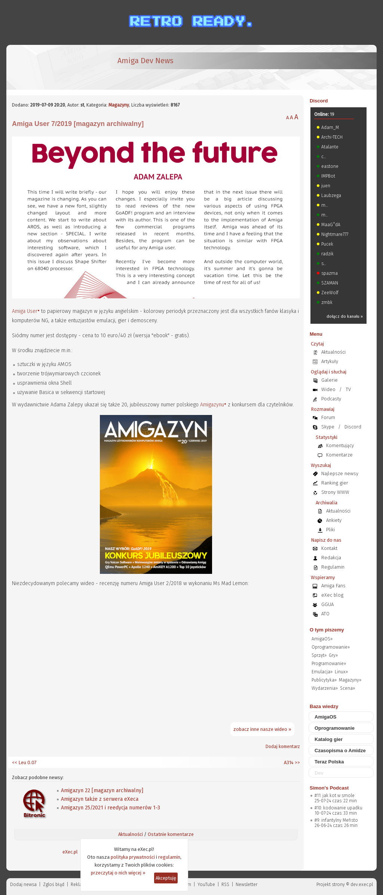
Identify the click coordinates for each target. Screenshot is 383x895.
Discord (319, 101)
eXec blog (332, 595)
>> (297, 762)
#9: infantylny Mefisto (336, 820)
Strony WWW (335, 492)
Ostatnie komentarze (171, 834)
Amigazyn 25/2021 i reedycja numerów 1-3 (110, 808)
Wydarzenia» (325, 688)
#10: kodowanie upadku (338, 808)
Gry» (333, 655)
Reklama (80, 884)
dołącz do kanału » (345, 316)
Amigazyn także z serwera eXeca (99, 799)
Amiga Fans (333, 585)
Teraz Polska (329, 762)
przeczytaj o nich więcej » (118, 873)
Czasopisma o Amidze (340, 750)
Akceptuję (166, 878)
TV (348, 389)
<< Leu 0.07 (24, 762)
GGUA (327, 604)
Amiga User (24, 311)
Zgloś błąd (53, 884)
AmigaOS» (322, 639)
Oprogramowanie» (331, 647)
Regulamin (332, 567)
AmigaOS (326, 717)
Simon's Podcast (329, 788)
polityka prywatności (133, 857)
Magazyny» (350, 680)
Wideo (328, 389)
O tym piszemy (327, 630)
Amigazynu (212, 405)
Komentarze (339, 455)
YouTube (206, 884)
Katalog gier (329, 739)
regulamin (169, 857)
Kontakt (329, 548)
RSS (225, 884)
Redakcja (331, 557)
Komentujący (340, 445)
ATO (325, 613)
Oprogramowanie (335, 728)
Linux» (341, 671)
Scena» (347, 688)
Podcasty (331, 399)
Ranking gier (334, 483)
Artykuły (329, 361)
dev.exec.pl (361, 884)
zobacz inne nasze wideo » (262, 729)
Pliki (330, 529)
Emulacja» (322, 671)
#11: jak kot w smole (335, 795)
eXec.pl (70, 852)
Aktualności (130, 834)
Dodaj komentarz (283, 746)
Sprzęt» (319, 655)
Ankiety (333, 520)
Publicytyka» (324, 680)
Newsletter (246, 884)
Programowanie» (329, 663)
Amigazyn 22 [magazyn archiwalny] (102, 790)
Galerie (329, 380)
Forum (328, 417)
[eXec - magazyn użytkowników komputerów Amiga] (51, 67)
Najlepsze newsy (339, 473)
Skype (327, 427)
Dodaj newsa (23, 884)
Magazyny (118, 105)
